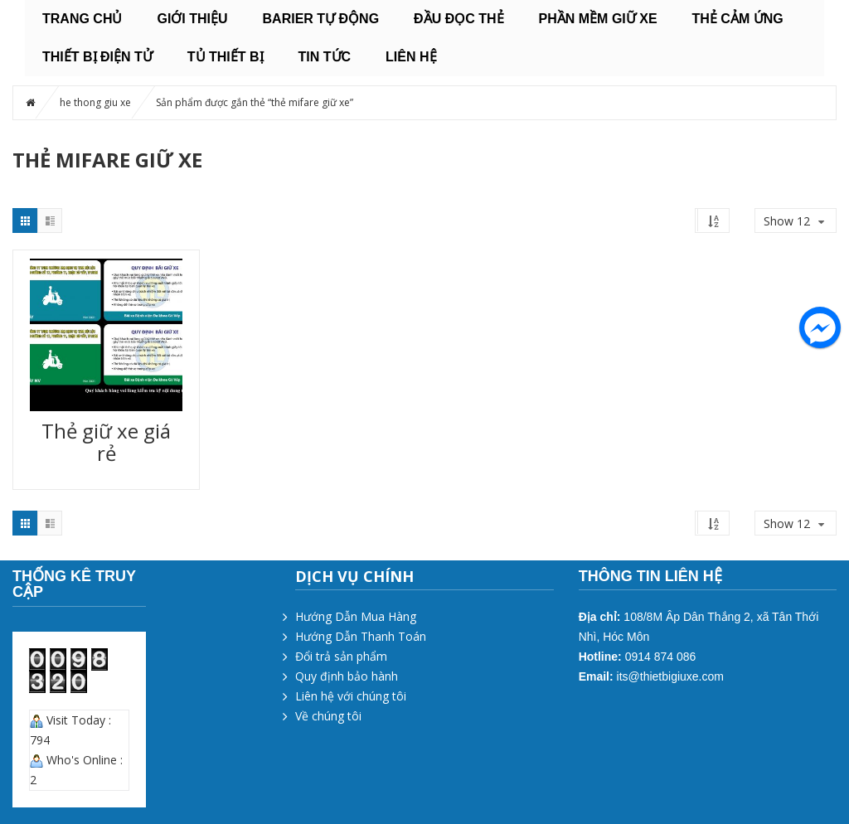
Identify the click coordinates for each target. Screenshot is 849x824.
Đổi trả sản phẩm (341, 656)
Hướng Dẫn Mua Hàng (355, 616)
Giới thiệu (192, 19)
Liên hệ (411, 57)
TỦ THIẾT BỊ (225, 57)
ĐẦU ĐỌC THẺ (458, 19)
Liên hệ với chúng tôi (350, 696)
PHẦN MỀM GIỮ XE (598, 19)
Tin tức (325, 57)
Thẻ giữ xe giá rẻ (106, 442)
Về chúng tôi (328, 716)
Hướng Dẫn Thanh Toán (360, 636)
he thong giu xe (95, 102)
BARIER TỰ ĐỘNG (321, 19)
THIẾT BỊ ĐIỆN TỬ (97, 57)
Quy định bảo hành (346, 676)
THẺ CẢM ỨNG (738, 19)
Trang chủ (82, 19)
